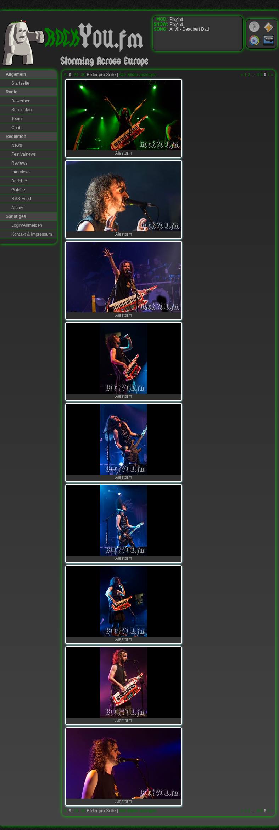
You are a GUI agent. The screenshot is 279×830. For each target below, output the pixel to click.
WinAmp (268, 27)
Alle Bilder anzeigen (138, 74)
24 (76, 74)
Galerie (18, 189)
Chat (15, 127)
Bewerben (20, 100)
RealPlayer (268, 40)
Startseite (20, 83)
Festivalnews (23, 154)
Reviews (19, 163)
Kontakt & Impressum (31, 234)
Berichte (19, 180)
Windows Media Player (254, 40)
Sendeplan (21, 109)
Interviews (20, 172)
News (16, 145)
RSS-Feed (21, 198)
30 (83, 74)
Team (16, 118)
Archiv (17, 207)
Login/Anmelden (26, 225)
